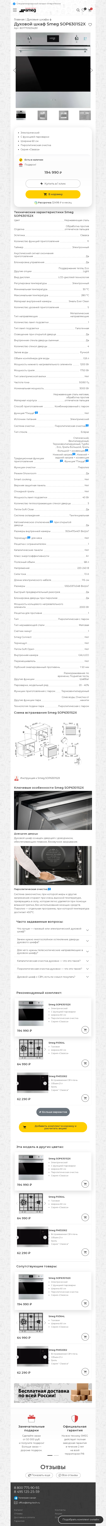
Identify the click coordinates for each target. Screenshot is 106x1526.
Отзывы (18, 1478)
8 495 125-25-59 (27, 1456)
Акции (58, 1478)
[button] (90, 70)
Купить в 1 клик (53, 183)
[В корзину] (85, 994)
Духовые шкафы (38, 19)
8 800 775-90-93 (26, 1452)
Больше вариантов (53, 1076)
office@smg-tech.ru (29, 1467)
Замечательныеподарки (31, 1393)
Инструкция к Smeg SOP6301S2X (40, 778)
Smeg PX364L (57, 1007)
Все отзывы (68, 1439)
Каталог (18, 1474)
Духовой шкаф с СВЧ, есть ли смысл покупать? (46, 941)
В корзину (53, 194)
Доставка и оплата (24, 1481)
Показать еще (39, 1439)
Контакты (60, 1474)
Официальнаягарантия (74, 1393)
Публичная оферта (24, 1520)
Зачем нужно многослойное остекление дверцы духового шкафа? (48, 905)
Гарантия (19, 1485)
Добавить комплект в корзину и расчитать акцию (49, 1091)
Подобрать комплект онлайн (81, 1519)
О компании (61, 1481)
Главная (19, 19)
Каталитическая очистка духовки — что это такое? (49, 925)
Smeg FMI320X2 (58, 1040)
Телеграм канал (25, 1462)
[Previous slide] (17, 1048)
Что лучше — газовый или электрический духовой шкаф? (49, 895)
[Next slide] (45, 1013)
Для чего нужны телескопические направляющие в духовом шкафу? (50, 916)
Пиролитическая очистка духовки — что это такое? (49, 933)
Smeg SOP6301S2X (60, 969)
